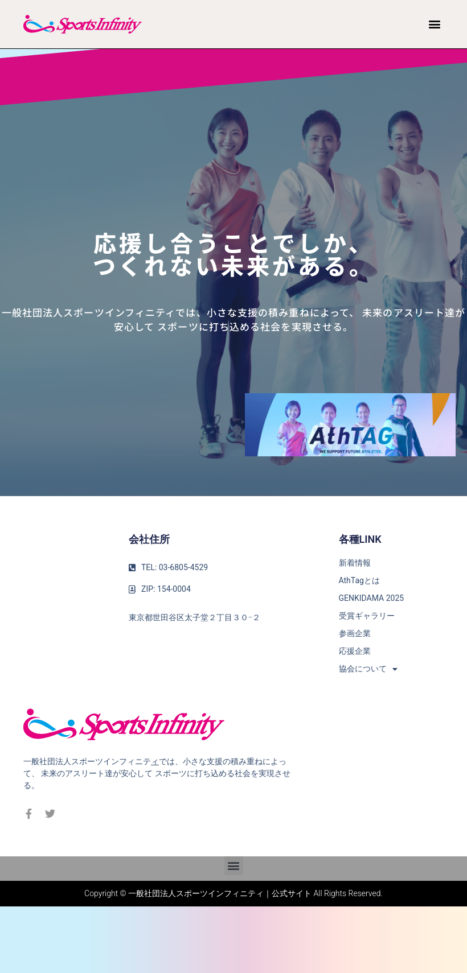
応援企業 (355, 650)
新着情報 (355, 562)
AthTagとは (359, 580)
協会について (368, 669)
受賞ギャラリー (367, 615)
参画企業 (355, 633)
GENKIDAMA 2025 (371, 598)
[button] (434, 24)
